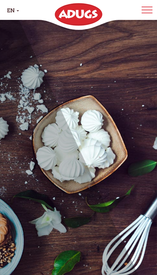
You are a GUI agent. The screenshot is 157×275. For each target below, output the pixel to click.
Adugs (78, 14)
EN (13, 10)
